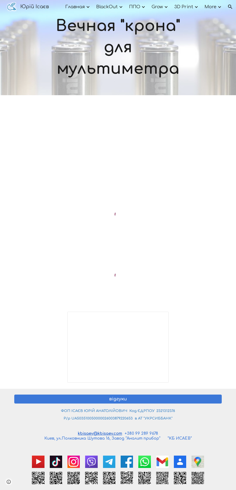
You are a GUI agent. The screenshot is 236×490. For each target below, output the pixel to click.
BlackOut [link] (107, 6)
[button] (230, 7)
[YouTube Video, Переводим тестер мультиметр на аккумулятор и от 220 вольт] (118, 139)
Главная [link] (75, 6)
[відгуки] (118, 399)
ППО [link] (134, 6)
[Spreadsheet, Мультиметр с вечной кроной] (118, 347)
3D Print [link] (183, 6)
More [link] (210, 6)
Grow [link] (157, 6)
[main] (118, 48)
